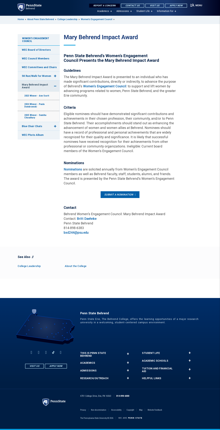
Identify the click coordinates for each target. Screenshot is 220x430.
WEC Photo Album (33, 134)
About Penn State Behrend (40, 19)
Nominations (73, 169)
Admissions (122, 11)
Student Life (143, 11)
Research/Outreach (94, 378)
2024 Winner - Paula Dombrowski (34, 105)
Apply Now (176, 5)
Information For (165, 11)
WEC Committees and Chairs (39, 67)
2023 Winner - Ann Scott (36, 95)
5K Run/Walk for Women (36, 75)
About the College (76, 266)
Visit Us (155, 5)
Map (141, 410)
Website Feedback (155, 410)
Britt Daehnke (87, 219)
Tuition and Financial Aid (157, 370)
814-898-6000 (122, 396)
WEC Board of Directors (36, 49)
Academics (103, 11)
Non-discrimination (98, 410)
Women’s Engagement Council (96, 19)
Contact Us (132, 5)
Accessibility (116, 410)
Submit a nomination (118, 194)
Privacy (83, 410)
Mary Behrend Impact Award (35, 86)
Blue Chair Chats (32, 126)
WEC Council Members (35, 58)
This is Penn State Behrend (93, 354)
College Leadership (67, 19)
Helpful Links (151, 378)
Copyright (130, 410)
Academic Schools (155, 360)
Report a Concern (104, 5)
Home (21, 19)
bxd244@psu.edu (76, 233)
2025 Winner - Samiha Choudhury (35, 116)
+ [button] (128, 353)
